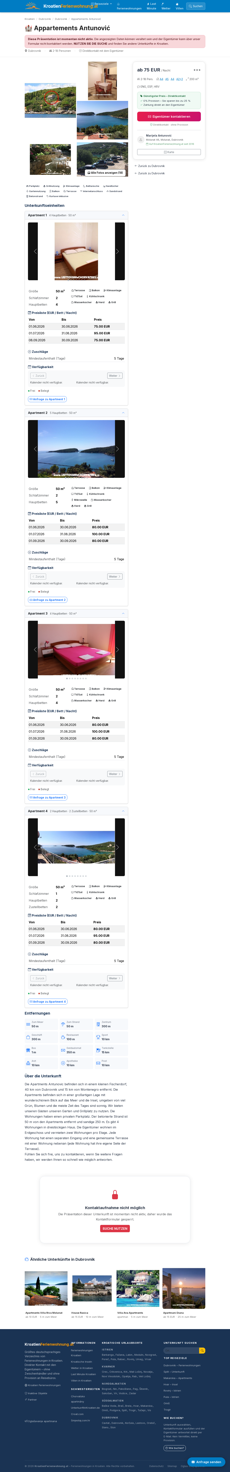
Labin (129, 1354)
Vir (115, 1393)
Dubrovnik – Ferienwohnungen (182, 1365)
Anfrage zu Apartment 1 (47, 399)
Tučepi (141, 1410)
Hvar (136, 1405)
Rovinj (130, 1359)
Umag (139, 1359)
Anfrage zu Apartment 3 (48, 797)
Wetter (166, 6)
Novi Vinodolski (111, 1376)
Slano (105, 1427)
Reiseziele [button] (100, 3)
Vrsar (148, 1359)
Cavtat (106, 1423)
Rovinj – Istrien (172, 1390)
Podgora (115, 1410)
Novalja (148, 1371)
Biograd (106, 1388)
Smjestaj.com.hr (80, 1420)
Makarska (146, 1405)
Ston (113, 1427)
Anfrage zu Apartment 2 (48, 599)
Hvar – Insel (171, 1384)
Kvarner (108, 1366)
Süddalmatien (113, 1400)
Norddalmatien (114, 1383)
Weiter (115, 375)
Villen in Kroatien (81, 1380)
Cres (104, 1371)
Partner (31, 1399)
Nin (115, 1388)
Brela (128, 1405)
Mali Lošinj (135, 1371)
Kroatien (30, 18)
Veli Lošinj (145, 1376)
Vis (149, 1410)
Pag (135, 1388)
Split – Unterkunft (174, 1371)
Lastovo (140, 1423)
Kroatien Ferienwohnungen (43, 1385)
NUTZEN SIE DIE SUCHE (90, 43)
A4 (161, 79)
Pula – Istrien (171, 1396)
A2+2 (179, 79)
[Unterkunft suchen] (181, 1351)
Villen (179, 6)
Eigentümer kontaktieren (169, 116)
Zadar (132, 1393)
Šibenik (143, 1388)
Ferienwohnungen (129, 6)
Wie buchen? (174, 1448)
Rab (134, 1376)
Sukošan (107, 1393)
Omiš (105, 1410)
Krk (126, 1371)
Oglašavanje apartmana (41, 1421)
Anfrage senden (206, 1462)
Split (124, 1410)
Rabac (121, 1359)
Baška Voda (109, 1405)
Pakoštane (124, 1388)
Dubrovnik (45, 18)
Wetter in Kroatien (82, 1368)
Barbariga (108, 1354)
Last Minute (151, 6)
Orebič (151, 1423)
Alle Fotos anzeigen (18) (105, 172)
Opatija (126, 1376)
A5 (167, 79)
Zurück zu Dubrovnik (150, 166)
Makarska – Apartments (178, 1378)
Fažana (120, 1354)
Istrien (107, 1349)
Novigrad (150, 1354)
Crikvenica (115, 1371)
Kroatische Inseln (81, 1361)
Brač (120, 1405)
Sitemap (172, 1466)
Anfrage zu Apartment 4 (48, 1001)
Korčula (129, 1423)
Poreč (105, 1359)
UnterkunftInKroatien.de (85, 1407)
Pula (113, 1359)
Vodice (123, 1393)
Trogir (132, 1410)
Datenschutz (156, 1466)
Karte (169, 152)
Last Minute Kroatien (83, 1374)
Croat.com (77, 1414)
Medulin (138, 1354)
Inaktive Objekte (36, 1393)
